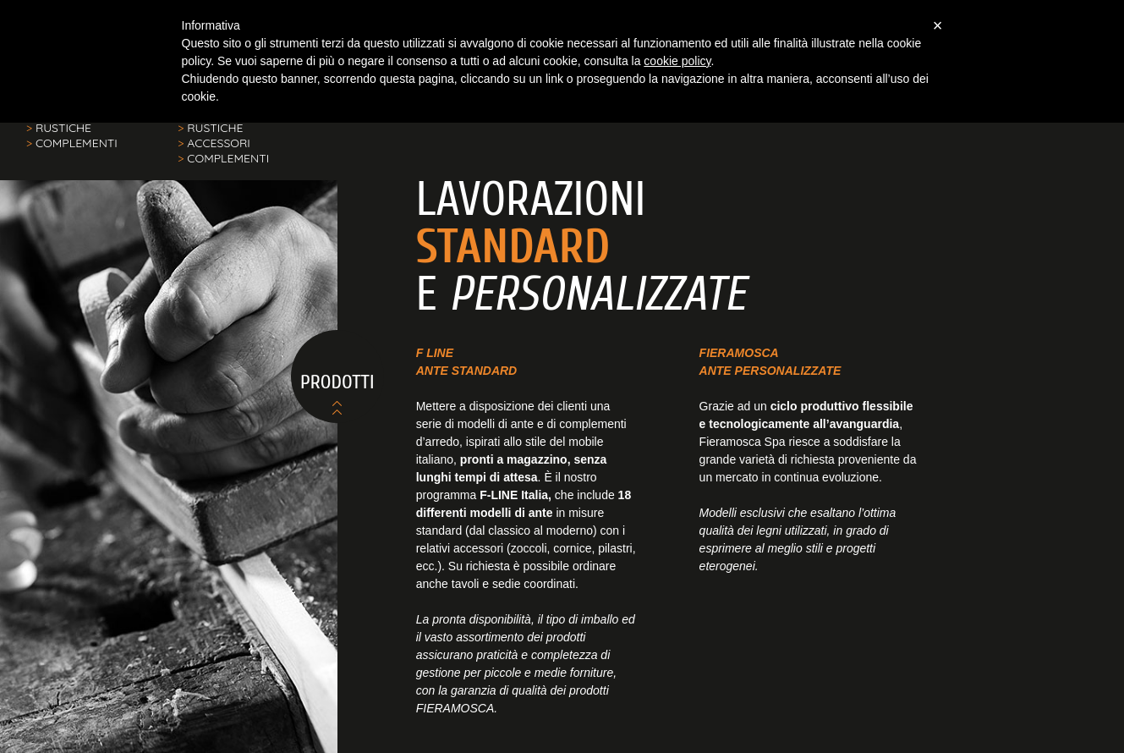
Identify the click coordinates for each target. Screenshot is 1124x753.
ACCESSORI (214, 143)
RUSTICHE (58, 127)
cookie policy (677, 61)
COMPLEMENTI (72, 143)
